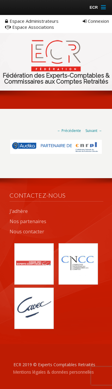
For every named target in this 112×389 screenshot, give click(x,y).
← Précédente (69, 130)
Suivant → (93, 130)
